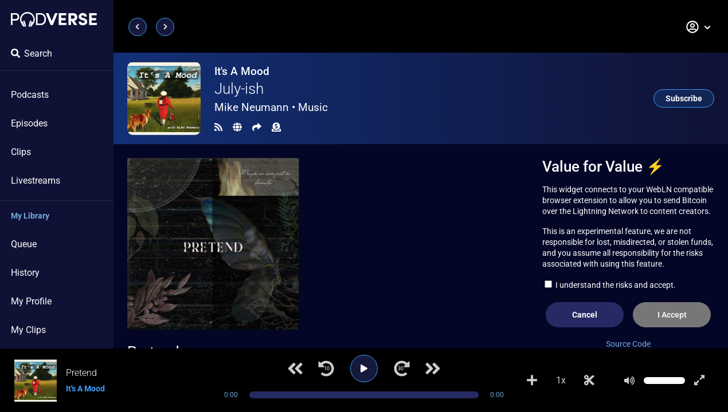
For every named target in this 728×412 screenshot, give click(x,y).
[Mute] (629, 380)
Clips (21, 151)
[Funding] (276, 127)
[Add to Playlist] (532, 380)
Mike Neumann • (271, 107)
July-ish (239, 88)
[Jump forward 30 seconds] (402, 368)
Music (313, 107)
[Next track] (433, 368)
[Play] (364, 368)
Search (31, 53)
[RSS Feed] (218, 127)
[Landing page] (54, 19)
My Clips (28, 329)
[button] (698, 27)
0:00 (231, 395)
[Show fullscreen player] (699, 380)
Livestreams (35, 180)
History (25, 272)
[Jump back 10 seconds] (326, 368)
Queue (24, 244)
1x (561, 380)
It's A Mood (241, 71)
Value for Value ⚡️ (603, 166)
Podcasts (30, 94)
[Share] (256, 127)
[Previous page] (137, 27)
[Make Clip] (589, 380)
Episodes (29, 123)
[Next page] (165, 27)
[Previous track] (295, 368)
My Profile (31, 301)
